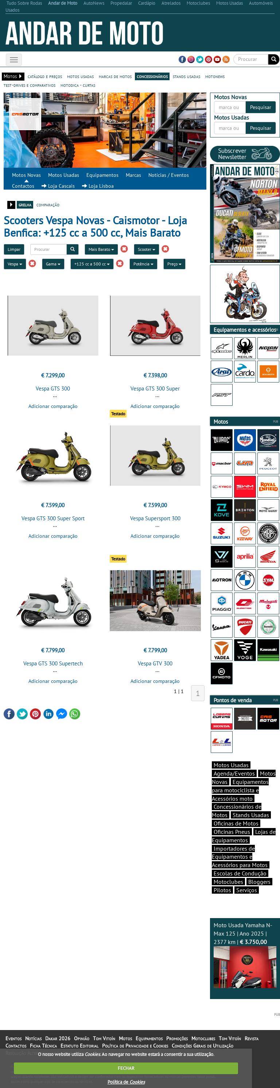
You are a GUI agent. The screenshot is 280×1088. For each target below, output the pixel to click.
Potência (143, 264)
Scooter (146, 249)
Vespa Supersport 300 (155, 518)
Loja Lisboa (98, 186)
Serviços (246, 890)
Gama (53, 264)
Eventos (13, 1038)
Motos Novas (26, 175)
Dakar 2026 (57, 1038)
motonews (215, 76)
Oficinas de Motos (236, 823)
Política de (126, 1082)
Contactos (23, 186)
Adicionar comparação (53, 406)
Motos (125, 1038)
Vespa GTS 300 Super (155, 388)
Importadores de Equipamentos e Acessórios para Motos (240, 857)
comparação (47, 204)
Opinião (81, 1038)
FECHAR (126, 1068)
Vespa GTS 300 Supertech (53, 663)
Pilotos (222, 890)
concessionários (152, 76)
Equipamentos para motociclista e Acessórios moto (240, 790)
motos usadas (80, 76)
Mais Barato (101, 249)
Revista (251, 1038)
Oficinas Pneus (232, 831)
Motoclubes (228, 881)
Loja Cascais (58, 186)
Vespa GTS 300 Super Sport (53, 518)
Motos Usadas (63, 175)
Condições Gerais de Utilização (202, 1045)
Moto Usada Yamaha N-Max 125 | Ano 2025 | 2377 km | (245, 954)
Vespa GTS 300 (53, 388)
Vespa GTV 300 (155, 663)
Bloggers (259, 881)
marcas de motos (115, 76)
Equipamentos (102, 175)
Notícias (33, 1038)
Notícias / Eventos (168, 175)
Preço (174, 264)
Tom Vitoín (104, 1038)
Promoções (177, 1038)
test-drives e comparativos (29, 85)
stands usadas (186, 76)
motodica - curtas (78, 85)
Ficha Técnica (43, 1045)
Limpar (14, 249)
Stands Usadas (251, 815)
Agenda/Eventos (234, 773)
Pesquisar (260, 107)
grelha (25, 204)
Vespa (15, 264)
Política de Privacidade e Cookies (135, 1045)
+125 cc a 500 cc (92, 264)
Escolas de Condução (240, 873)
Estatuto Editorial (79, 1045)
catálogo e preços (45, 76)
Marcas (133, 175)
